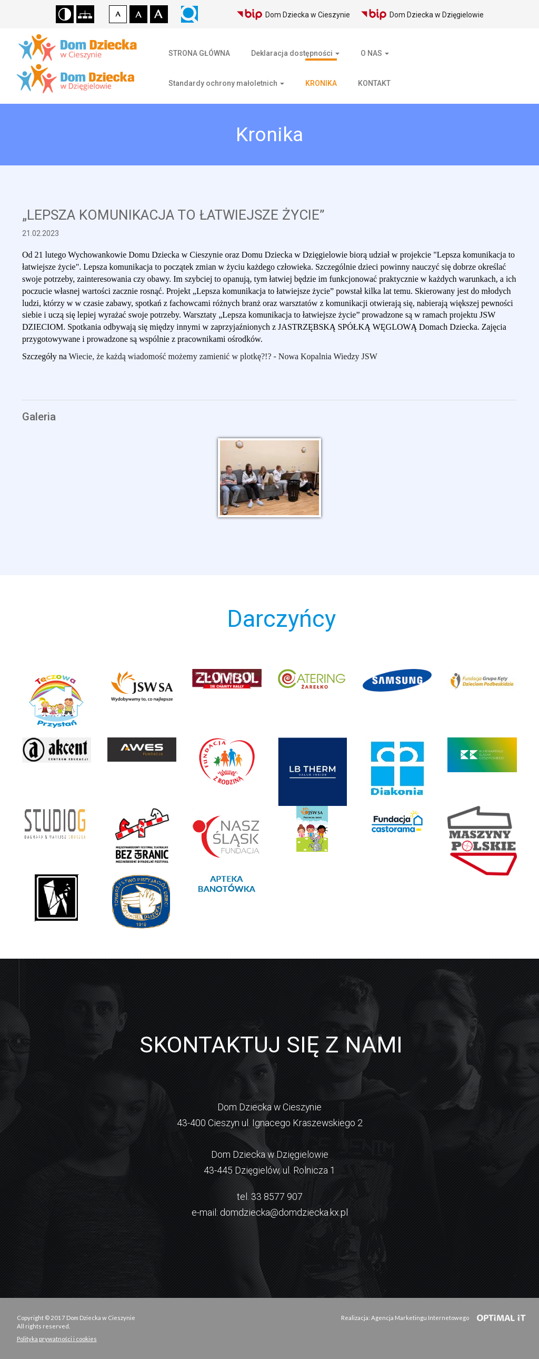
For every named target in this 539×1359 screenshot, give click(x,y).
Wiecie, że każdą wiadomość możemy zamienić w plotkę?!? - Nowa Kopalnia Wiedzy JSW (223, 356)
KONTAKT (374, 83)
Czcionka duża (158, 14)
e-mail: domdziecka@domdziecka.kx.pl (270, 1212)
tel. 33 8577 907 (270, 1196)
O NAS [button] (375, 53)
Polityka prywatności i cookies (57, 1338)
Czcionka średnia (138, 14)
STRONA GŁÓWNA (199, 53)
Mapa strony (85, 14)
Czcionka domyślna (117, 14)
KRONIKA (321, 83)
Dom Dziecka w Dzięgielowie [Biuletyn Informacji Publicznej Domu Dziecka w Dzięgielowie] (422, 14)
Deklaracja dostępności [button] (295, 53)
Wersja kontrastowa (64, 14)
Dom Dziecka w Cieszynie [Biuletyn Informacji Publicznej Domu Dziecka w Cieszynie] (293, 14)
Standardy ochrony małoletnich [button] (226, 83)
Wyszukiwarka (189, 14)
